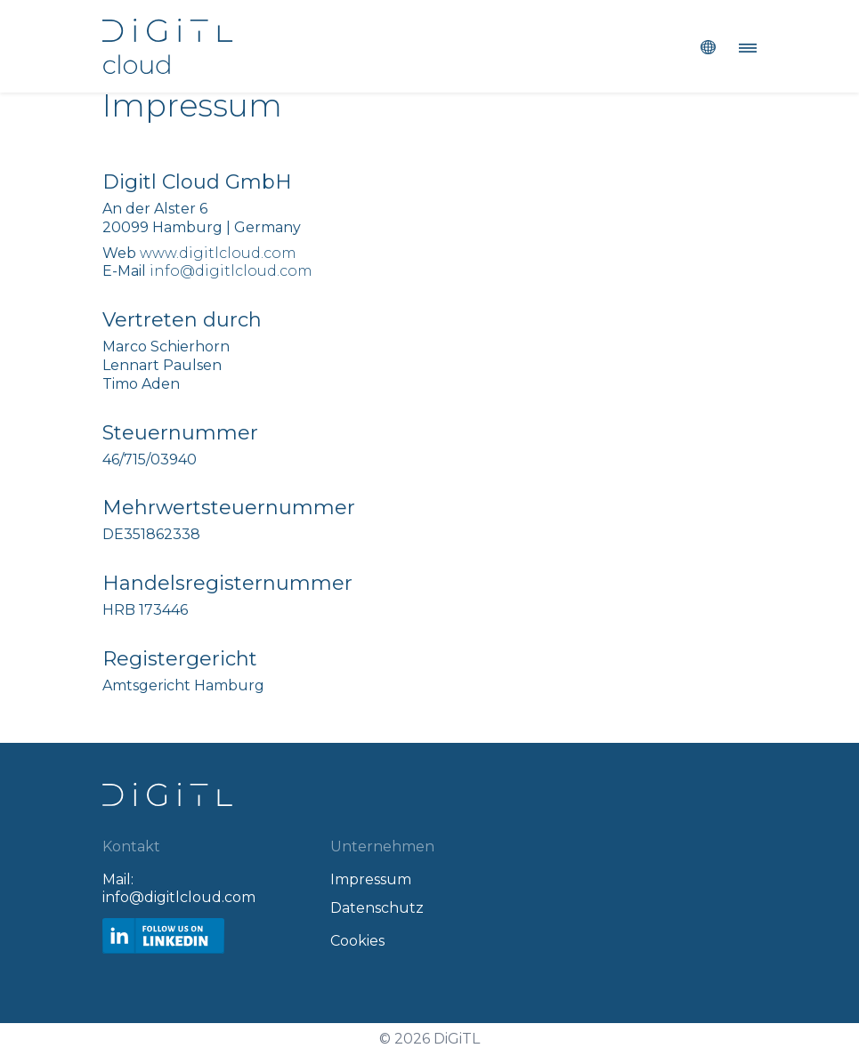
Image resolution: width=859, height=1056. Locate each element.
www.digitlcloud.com (218, 253)
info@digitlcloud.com (231, 270)
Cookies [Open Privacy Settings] (357, 940)
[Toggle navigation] (742, 46)
